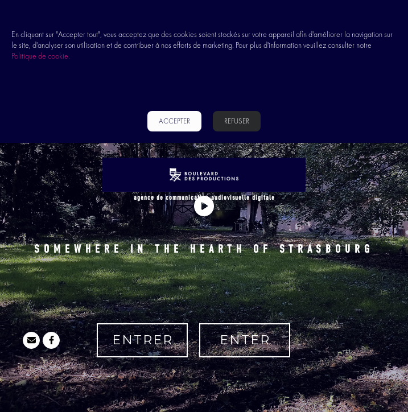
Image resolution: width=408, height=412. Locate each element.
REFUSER (236, 121)
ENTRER (142, 340)
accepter (174, 121)
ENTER (245, 340)
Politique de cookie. (40, 56)
